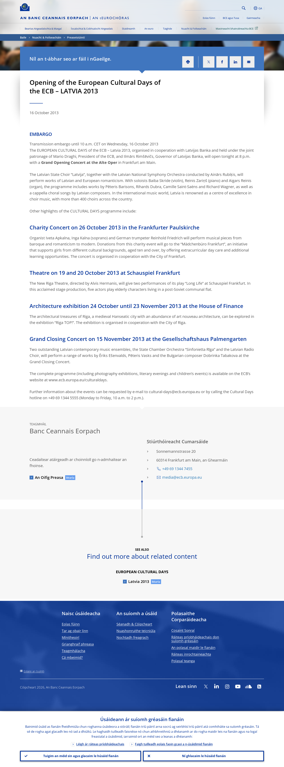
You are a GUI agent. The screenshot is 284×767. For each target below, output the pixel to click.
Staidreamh (128, 28)
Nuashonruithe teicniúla (135, 630)
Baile (23, 37)
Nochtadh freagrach (132, 637)
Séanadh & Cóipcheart (134, 624)
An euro (148, 28)
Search (244, 8)
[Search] (221, 7)
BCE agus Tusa (231, 18)
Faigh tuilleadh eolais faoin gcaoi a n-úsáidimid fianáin (174, 743)
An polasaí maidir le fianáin (193, 647)
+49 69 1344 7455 (177, 468)
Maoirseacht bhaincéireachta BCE (237, 28)
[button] (250, 8)
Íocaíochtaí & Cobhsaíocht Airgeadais (92, 28)
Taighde (167, 28)
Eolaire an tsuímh (34, 671)
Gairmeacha (253, 18)
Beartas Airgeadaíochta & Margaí (43, 28)
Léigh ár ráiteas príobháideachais (100, 743)
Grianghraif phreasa (78, 644)
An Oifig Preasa (49, 477)
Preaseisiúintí (76, 37)
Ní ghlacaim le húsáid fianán (203, 756)
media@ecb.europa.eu (182, 477)
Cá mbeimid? (72, 657)
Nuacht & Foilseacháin (193, 28)
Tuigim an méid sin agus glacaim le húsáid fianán (80, 756)
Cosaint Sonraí (183, 630)
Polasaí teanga (183, 661)
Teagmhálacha (73, 650)
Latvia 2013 (138, 581)
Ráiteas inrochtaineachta (191, 654)
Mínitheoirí (70, 637)
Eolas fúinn (209, 18)
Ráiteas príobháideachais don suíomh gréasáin (195, 639)
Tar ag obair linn (75, 630)
